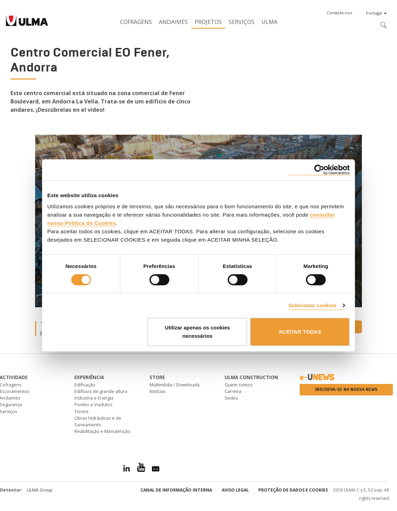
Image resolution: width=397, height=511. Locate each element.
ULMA (269, 22)
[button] (339, 13)
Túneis (81, 411)
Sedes (231, 398)
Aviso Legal (235, 490)
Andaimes (173, 22)
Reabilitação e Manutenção (102, 431)
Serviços (241, 22)
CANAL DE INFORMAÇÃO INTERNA (176, 490)
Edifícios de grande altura (100, 391)
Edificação (84, 385)
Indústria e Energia (93, 398)
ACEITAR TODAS (299, 332)
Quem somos (239, 385)
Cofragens (136, 22)
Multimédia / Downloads (174, 385)
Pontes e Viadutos (93, 404)
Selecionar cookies (313, 305)
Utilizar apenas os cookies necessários (197, 332)
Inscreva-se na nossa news (346, 389)
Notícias (157, 391)
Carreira (233, 391)
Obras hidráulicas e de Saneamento (97, 421)
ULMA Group (39, 490)
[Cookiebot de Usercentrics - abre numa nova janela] (319, 170)
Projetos (208, 22)
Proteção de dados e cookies (293, 490)
